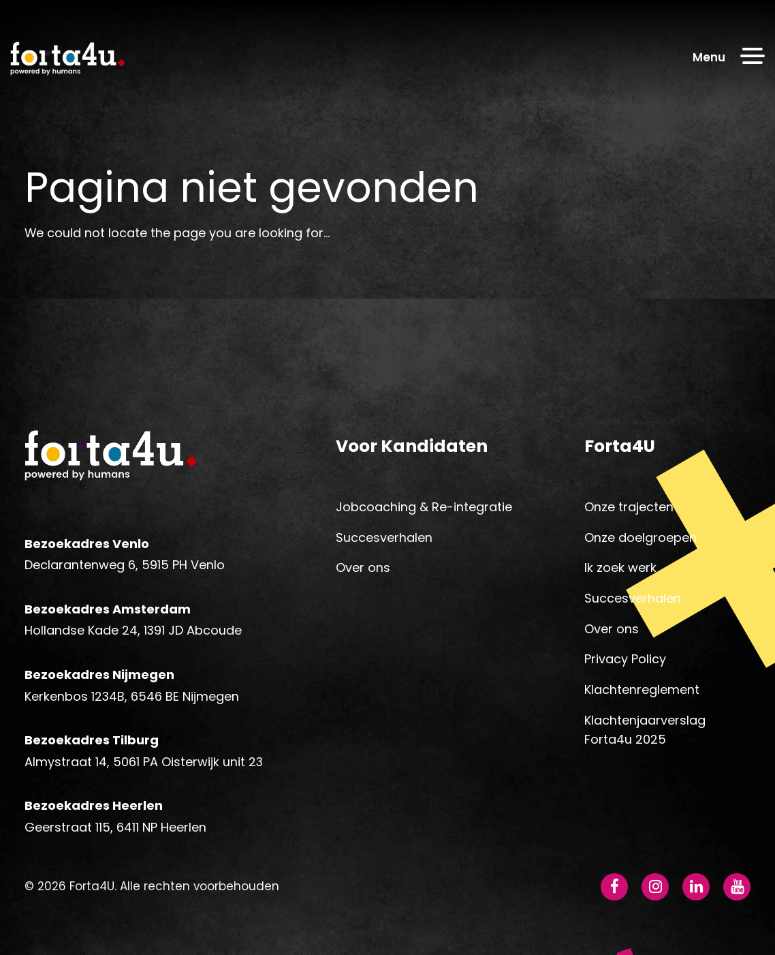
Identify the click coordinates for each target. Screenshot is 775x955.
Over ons (363, 567)
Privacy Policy (625, 658)
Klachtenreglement (641, 689)
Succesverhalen (384, 537)
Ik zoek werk (620, 567)
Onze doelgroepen (640, 537)
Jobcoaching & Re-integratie (424, 506)
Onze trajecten (629, 506)
